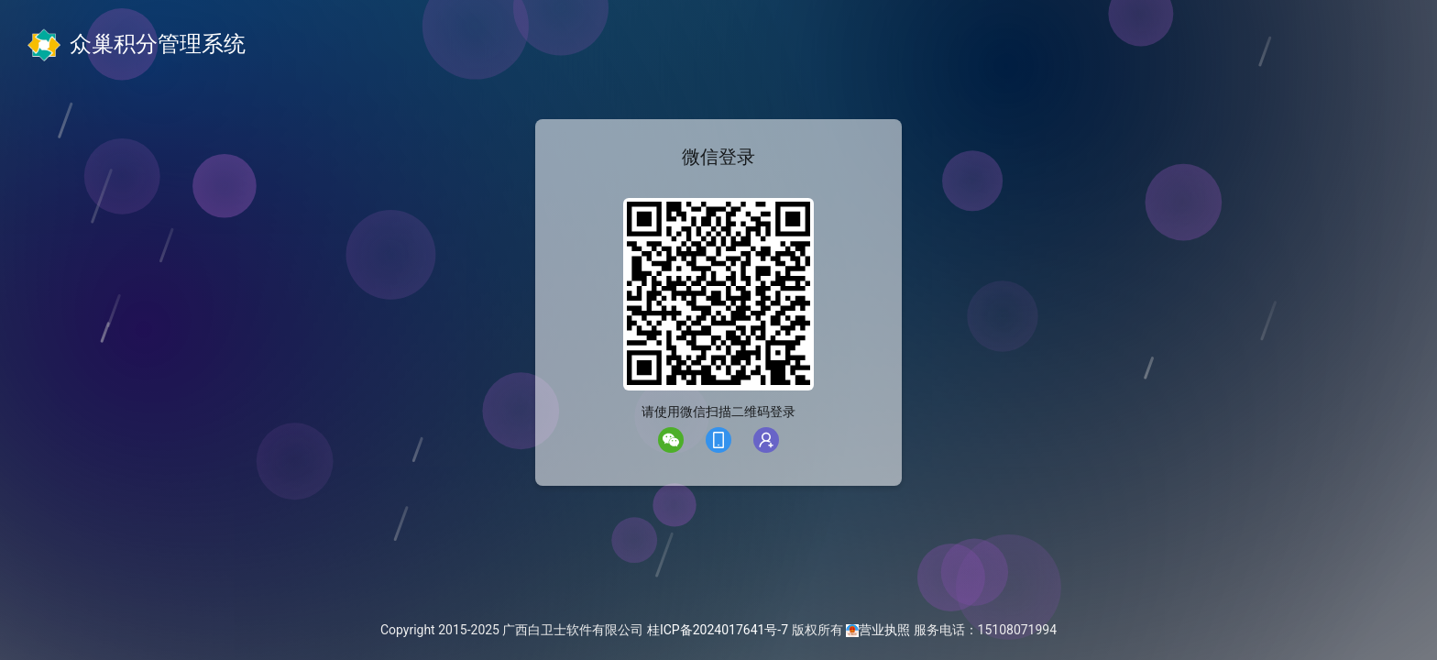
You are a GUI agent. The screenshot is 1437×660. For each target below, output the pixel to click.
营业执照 (884, 629)
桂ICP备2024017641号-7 (717, 629)
